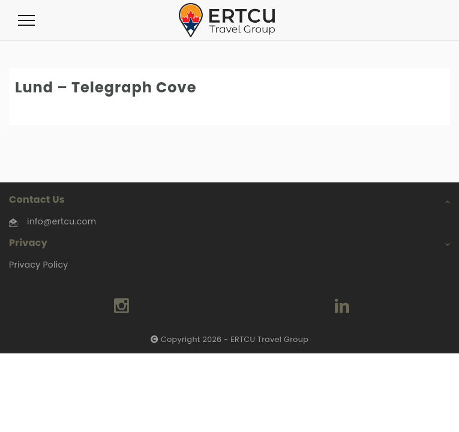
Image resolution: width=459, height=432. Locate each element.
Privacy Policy (38, 265)
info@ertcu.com (61, 221)
